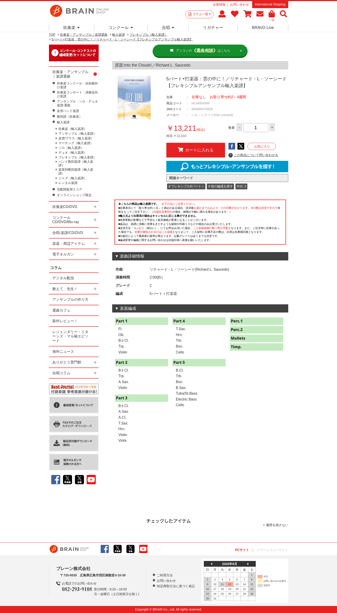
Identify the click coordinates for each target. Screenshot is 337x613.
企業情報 (219, 4)
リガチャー (213, 27)
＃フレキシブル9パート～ (186, 186)
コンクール (120, 27)
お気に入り (262, 146)
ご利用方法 (165, 575)
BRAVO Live (263, 27)
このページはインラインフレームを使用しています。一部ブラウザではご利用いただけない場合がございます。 (200, 223)
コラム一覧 (202, 14)
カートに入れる (196, 149)
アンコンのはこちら (203, 51)
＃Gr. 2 (241, 186)
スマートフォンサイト (272, 550)
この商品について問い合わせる (253, 155)
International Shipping (270, 4)
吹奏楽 (71, 27)
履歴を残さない (277, 525)
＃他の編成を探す (220, 186)
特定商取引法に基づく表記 (176, 586)
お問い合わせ (239, 4)
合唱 (168, 27)
